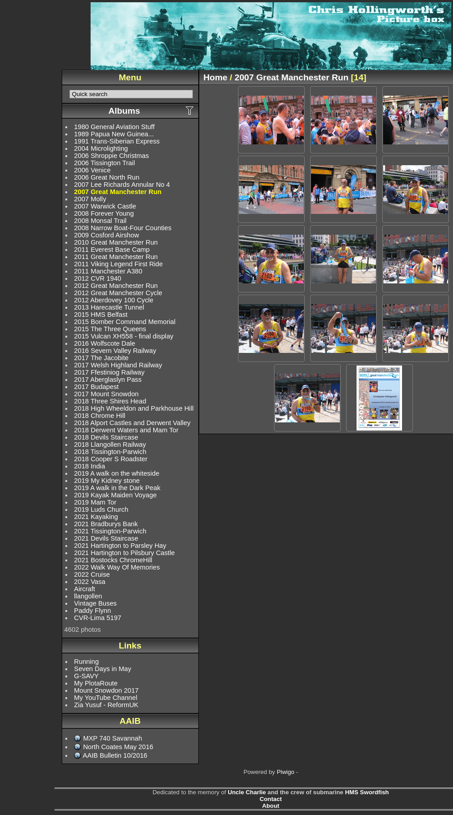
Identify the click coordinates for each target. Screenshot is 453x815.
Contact (271, 799)
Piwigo (285, 772)
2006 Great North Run (106, 177)
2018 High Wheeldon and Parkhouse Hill (133, 408)
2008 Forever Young (104, 213)
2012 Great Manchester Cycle (118, 292)
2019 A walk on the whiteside (116, 473)
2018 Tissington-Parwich (110, 451)
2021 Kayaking (96, 516)
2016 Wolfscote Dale (104, 343)
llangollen (88, 596)
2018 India (89, 466)
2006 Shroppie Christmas (111, 155)
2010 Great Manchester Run (116, 242)
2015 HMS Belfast (101, 314)
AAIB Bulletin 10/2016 (115, 755)
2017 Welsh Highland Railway (118, 365)
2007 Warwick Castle (105, 206)
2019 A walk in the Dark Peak (117, 487)
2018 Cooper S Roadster (110, 459)
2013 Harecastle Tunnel (109, 307)
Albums (124, 111)
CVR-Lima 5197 (97, 617)
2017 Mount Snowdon (106, 394)
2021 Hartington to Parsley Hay (120, 545)
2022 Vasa (89, 581)
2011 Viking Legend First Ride (118, 264)
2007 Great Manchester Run (117, 191)
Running (86, 661)
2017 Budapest (96, 386)
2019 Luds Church (101, 509)
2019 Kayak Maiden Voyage (115, 495)
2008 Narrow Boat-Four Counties (122, 228)
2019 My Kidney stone (107, 480)
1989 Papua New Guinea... (114, 134)
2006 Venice (92, 170)
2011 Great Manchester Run (116, 256)
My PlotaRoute (96, 683)
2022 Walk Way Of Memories (117, 567)
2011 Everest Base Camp (112, 249)
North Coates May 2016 (118, 746)
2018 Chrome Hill (99, 415)
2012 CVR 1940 (97, 278)
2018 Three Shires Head (110, 401)
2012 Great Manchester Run (116, 285)
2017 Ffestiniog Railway (109, 372)
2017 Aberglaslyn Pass (108, 379)
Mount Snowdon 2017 (106, 690)
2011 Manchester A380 (108, 271)
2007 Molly (90, 199)
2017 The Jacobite (101, 357)
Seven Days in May (102, 668)
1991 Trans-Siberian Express (117, 141)
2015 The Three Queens (110, 329)
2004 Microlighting (101, 148)
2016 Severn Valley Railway (115, 350)
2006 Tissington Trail (104, 163)
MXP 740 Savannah (112, 738)
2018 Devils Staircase (106, 437)
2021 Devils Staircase (106, 538)
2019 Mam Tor (95, 502)
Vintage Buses (95, 603)
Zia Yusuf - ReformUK (106, 704)
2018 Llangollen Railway (110, 444)
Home (215, 77)
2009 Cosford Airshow (106, 235)
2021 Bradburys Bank (106, 524)
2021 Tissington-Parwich (110, 531)
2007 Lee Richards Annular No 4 (122, 184)
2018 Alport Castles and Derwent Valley (132, 422)
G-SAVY (86, 676)
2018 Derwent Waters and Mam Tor (126, 430)
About (270, 805)
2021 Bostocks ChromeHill (113, 560)
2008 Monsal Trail (100, 220)
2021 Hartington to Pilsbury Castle (124, 552)
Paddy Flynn (92, 610)
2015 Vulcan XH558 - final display (123, 336)
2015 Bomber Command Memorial (124, 321)
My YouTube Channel (105, 697)
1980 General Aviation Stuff (114, 126)
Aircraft (84, 589)
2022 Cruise (92, 574)
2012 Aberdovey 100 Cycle (113, 300)
